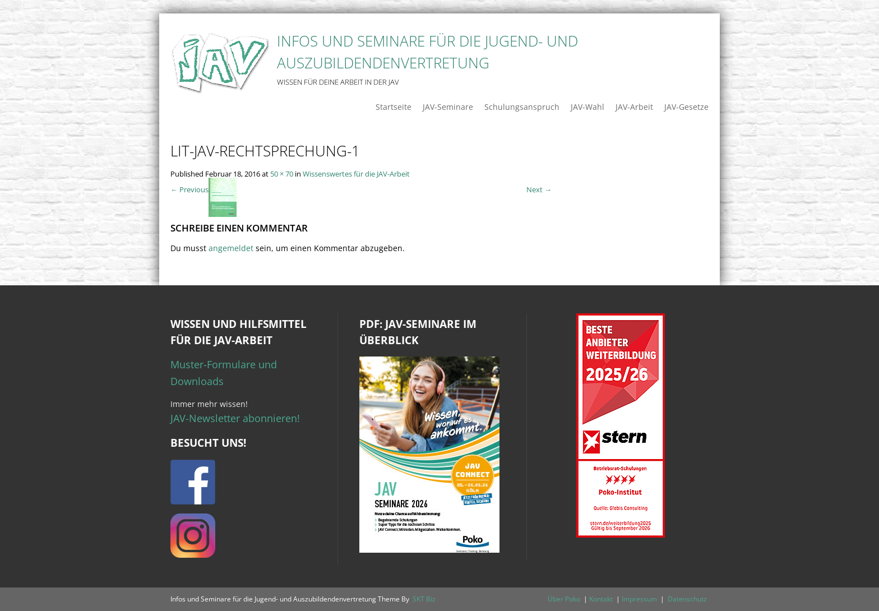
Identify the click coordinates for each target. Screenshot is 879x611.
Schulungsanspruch (521, 106)
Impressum (639, 599)
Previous (189, 189)
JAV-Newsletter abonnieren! (235, 418)
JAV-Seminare (448, 106)
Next (539, 189)
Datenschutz (687, 599)
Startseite (393, 106)
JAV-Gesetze (686, 106)
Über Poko (564, 599)
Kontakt (601, 599)
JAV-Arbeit (634, 106)
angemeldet (231, 248)
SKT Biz (424, 599)
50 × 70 (281, 174)
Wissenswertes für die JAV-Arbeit (356, 174)
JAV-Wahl (587, 106)
